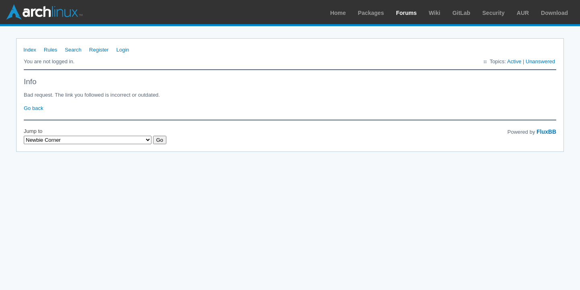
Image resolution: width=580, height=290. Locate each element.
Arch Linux (44, 12)
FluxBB (546, 131)
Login (122, 50)
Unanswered (540, 61)
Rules (50, 50)
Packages (371, 13)
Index (29, 50)
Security (494, 13)
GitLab (461, 13)
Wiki (435, 13)
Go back (33, 108)
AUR (523, 13)
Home (338, 13)
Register (98, 50)
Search (73, 50)
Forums (406, 13)
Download (554, 13)
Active (514, 61)
